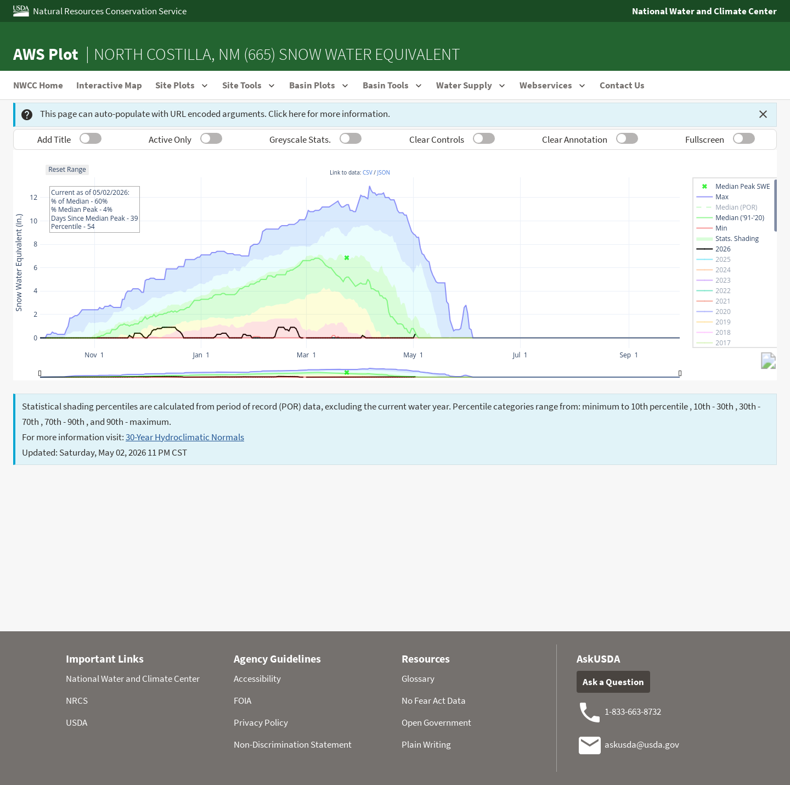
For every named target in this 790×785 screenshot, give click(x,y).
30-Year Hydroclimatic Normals (185, 437)
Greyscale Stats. (300, 139)
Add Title (54, 139)
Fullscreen (704, 139)
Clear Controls (436, 139)
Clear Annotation (574, 139)
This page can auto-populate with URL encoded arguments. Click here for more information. (205, 114)
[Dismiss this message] (763, 114)
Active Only (170, 139)
